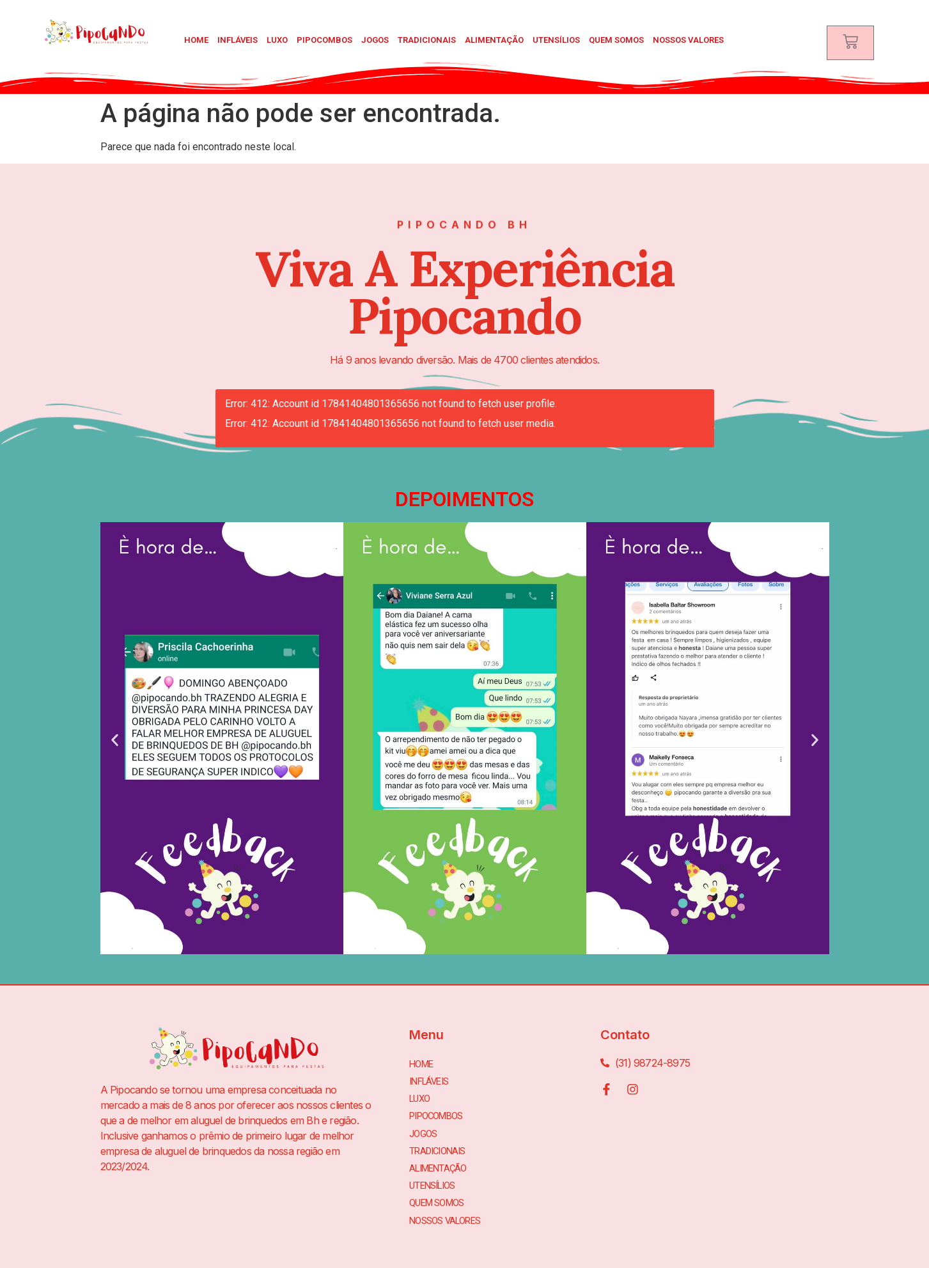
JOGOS (375, 40)
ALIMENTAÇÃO (494, 40)
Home (196, 40)
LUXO (277, 40)
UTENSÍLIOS (556, 40)
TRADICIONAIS (427, 40)
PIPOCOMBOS (324, 40)
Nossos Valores (688, 40)
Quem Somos (616, 40)
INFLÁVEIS (237, 40)
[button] (115, 740)
